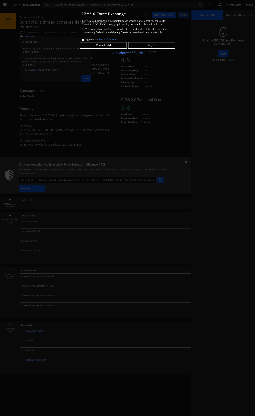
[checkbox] (83, 40)
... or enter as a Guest (127, 53)
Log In (151, 45)
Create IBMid (103, 45)
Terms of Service (107, 39)
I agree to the (100, 39)
